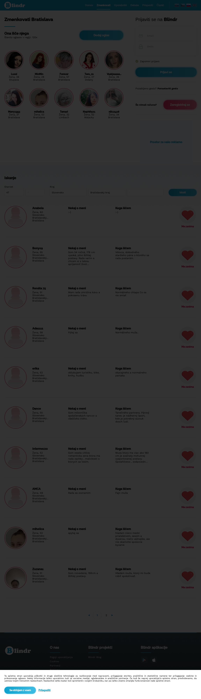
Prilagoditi (44, 690)
